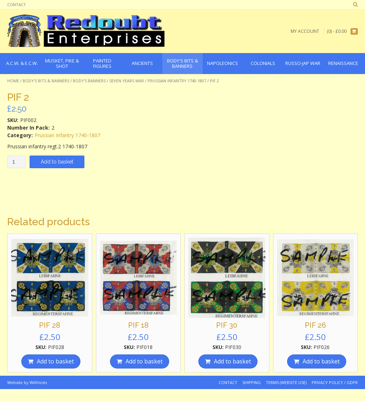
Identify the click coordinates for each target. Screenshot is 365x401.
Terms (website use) (286, 382)
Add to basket (57, 162)
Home (13, 80)
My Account (305, 31)
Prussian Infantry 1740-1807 (177, 80)
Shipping (251, 382)
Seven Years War (126, 80)
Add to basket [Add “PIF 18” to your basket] (144, 361)
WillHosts (38, 382)
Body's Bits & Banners (46, 80)
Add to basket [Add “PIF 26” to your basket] (321, 361)
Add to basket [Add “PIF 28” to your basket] (55, 361)
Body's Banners (89, 80)
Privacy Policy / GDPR (335, 382)
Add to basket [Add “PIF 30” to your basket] (232, 361)
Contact (16, 4)
